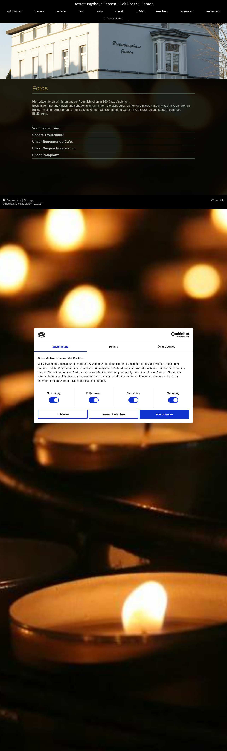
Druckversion (12, 200)
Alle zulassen (164, 414)
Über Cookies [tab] (166, 346)
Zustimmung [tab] (61, 346)
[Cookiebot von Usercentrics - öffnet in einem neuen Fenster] (173, 334)
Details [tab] (113, 346)
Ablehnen (63, 414)
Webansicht (217, 200)
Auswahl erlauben (113, 414)
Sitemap (28, 200)
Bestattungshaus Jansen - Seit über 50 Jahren (114, 4)
